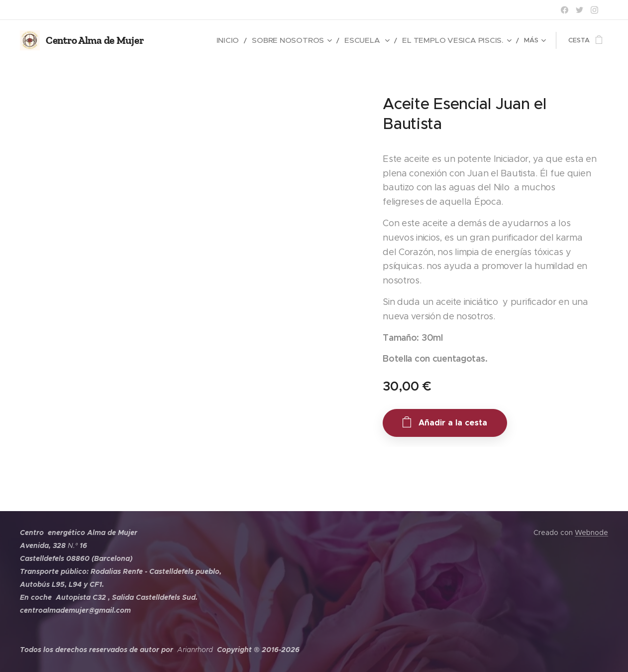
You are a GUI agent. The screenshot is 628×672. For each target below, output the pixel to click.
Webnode (591, 532)
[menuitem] (263, 40)
